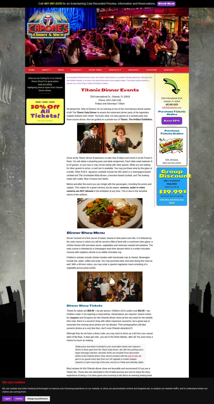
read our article (45, 84)
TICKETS (75, 70)
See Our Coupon (45, 120)
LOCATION (151, 70)
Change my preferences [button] (37, 399)
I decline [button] (18, 399)
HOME (32, 70)
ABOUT (45, 70)
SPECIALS (114, 70)
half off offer (132, 356)
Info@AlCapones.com (171, 107)
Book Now (166, 3)
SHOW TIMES (95, 70)
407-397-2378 (53, 3)
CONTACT (169, 70)
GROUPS (132, 70)
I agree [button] (7, 399)
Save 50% (172, 120)
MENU (61, 70)
